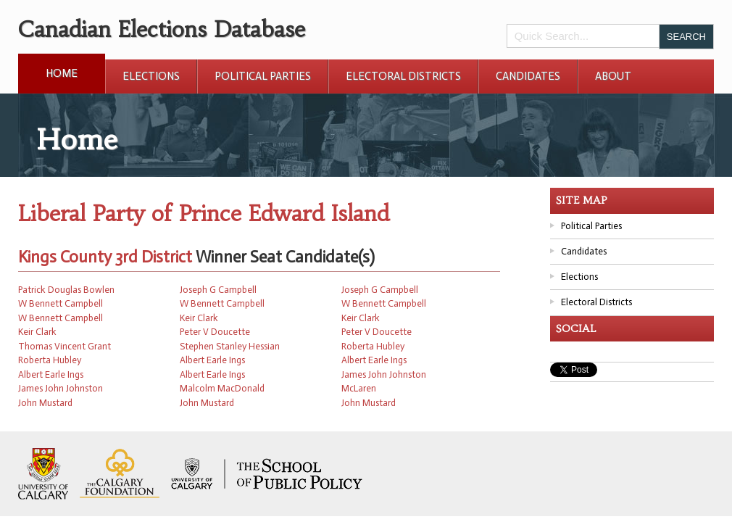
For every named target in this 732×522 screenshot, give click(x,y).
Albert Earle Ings (212, 360)
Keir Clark (199, 317)
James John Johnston (383, 374)
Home (62, 73)
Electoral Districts (403, 76)
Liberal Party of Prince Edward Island (203, 213)
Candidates (528, 76)
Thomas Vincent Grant (64, 346)
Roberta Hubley (372, 346)
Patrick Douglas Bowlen (66, 289)
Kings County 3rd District (105, 257)
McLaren (358, 388)
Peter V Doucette (215, 331)
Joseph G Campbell (218, 289)
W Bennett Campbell (60, 303)
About (613, 76)
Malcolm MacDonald (222, 388)
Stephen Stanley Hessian (230, 346)
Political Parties (263, 76)
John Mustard (45, 402)
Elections (151, 76)
